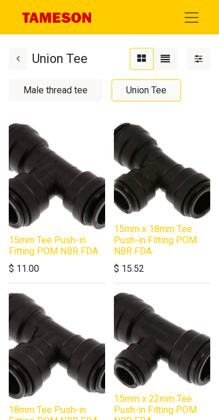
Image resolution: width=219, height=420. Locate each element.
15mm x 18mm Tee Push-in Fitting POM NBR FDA (155, 240)
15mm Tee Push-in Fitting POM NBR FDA (53, 246)
